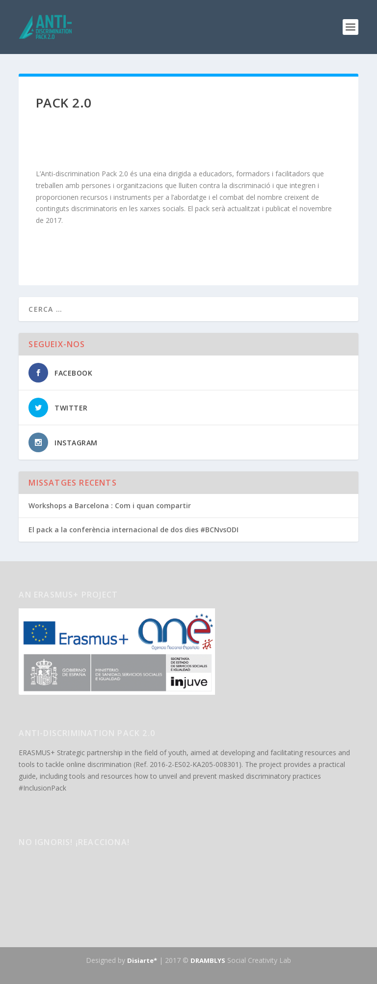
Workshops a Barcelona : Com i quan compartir (109, 505)
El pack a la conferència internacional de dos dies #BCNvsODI (133, 529)
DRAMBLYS (207, 960)
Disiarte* (142, 960)
